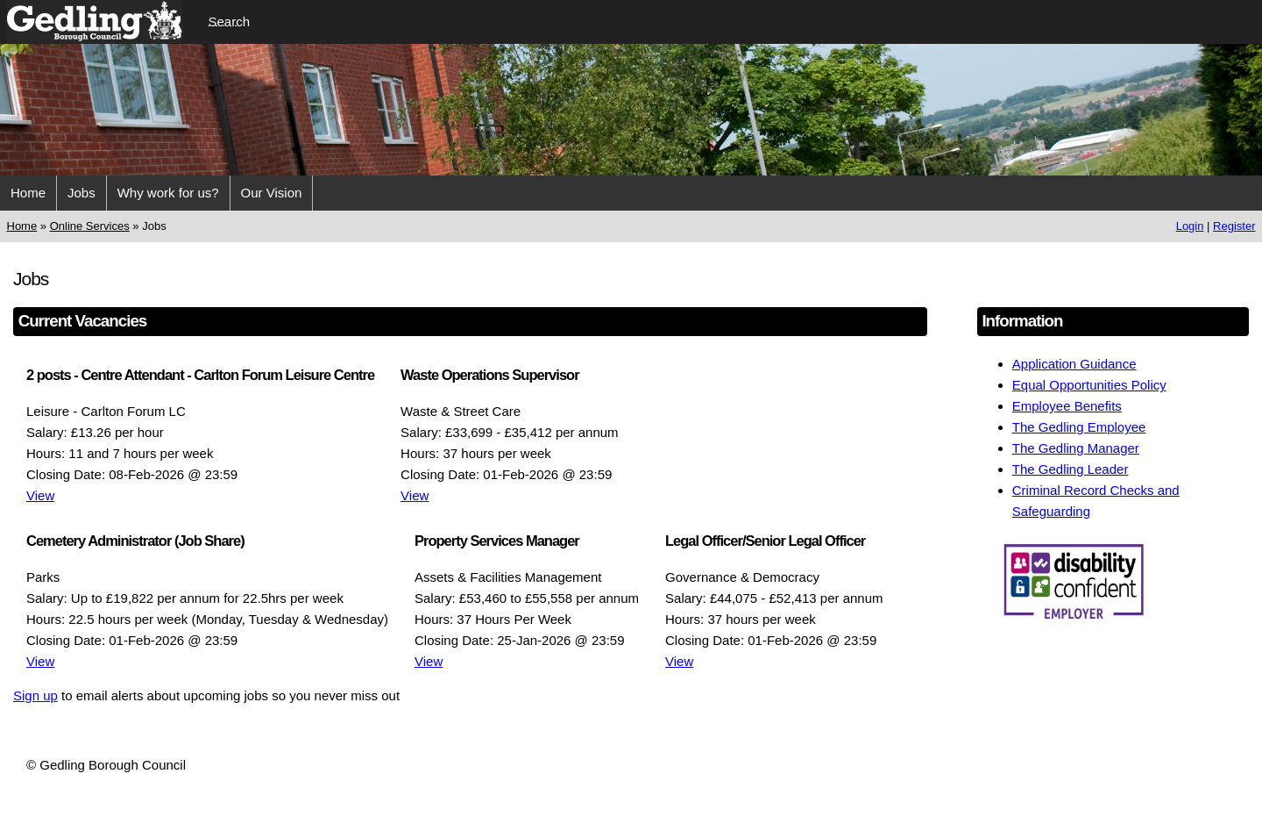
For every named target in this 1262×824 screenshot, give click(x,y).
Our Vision (271, 192)
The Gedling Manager (1075, 448)
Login (1190, 226)
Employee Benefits (1067, 405)
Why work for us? (168, 192)
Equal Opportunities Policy (1089, 384)
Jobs (81, 192)
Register (1234, 226)
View (40, 495)
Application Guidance (1074, 363)
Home (28, 192)
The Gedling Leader (1070, 469)
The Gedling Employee (1079, 426)
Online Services (90, 226)
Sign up (35, 695)
